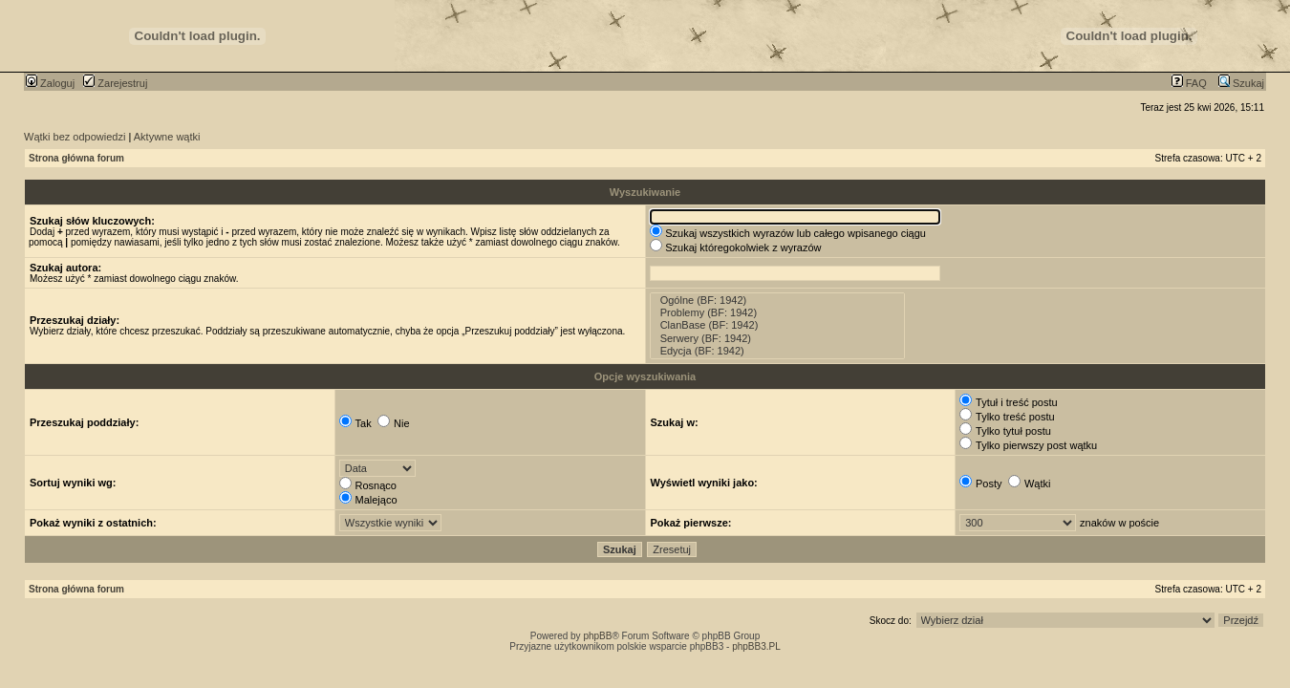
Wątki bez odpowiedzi (74, 136)
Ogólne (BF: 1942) (778, 300)
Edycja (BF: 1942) (778, 351)
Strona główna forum (76, 158)
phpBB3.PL (756, 646)
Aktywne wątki (167, 136)
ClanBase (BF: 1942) (778, 325)
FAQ (1189, 83)
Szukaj (1241, 83)
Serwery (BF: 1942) (778, 339)
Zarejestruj (115, 83)
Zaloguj (50, 83)
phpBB (597, 636)
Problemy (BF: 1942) (778, 313)
